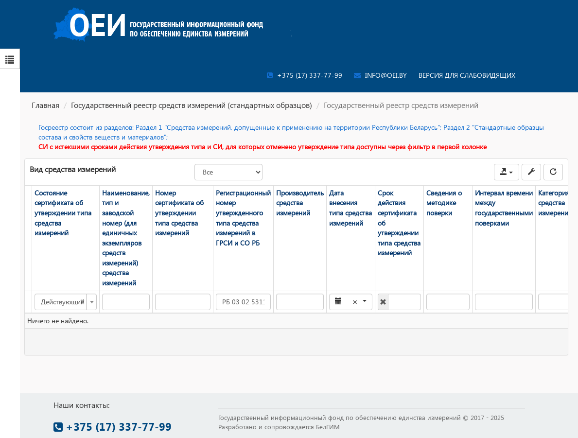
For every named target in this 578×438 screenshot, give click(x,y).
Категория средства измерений (555, 202)
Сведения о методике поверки (444, 202)
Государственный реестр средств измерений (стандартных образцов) (191, 105)
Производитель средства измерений (300, 202)
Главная (45, 105)
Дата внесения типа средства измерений (350, 208)
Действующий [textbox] (63, 302)
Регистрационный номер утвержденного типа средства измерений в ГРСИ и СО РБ (243, 217)
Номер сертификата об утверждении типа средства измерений (179, 212)
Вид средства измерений (73, 169)
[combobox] (66, 302)
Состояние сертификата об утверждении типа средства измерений (63, 212)
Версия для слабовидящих (467, 75)
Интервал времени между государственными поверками (504, 208)
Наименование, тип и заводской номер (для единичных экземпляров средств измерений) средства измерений (126, 237)
